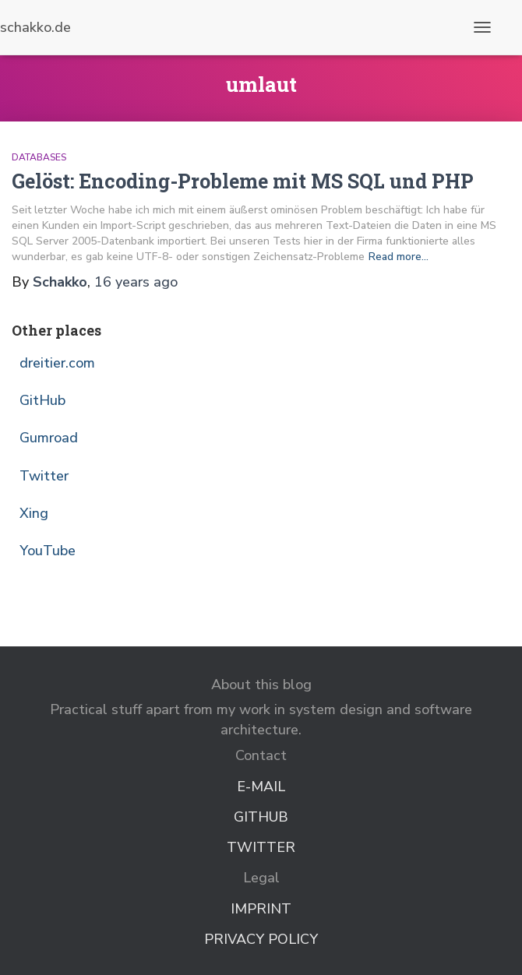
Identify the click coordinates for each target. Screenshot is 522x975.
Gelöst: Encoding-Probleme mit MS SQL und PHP (243, 181)
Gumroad (48, 437)
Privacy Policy (261, 939)
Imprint (261, 908)
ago (136, 282)
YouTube (47, 550)
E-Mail (261, 786)
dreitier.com (57, 363)
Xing (33, 513)
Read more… (399, 256)
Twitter (44, 475)
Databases (39, 157)
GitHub (42, 400)
